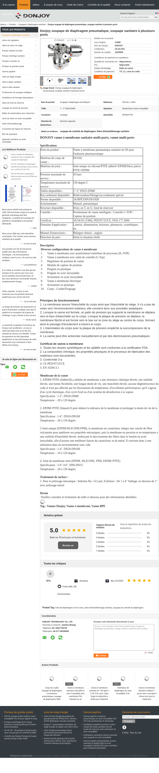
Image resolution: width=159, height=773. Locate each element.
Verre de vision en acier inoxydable (17, 118)
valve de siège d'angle (11, 77)
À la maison (9, 4)
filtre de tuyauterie (9, 134)
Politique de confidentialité (21, 756)
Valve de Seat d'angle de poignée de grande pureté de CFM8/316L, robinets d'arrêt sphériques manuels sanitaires (60, 718)
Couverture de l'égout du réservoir (16, 129)
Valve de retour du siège (12, 45)
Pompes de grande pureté (13, 66)
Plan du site (135, 732)
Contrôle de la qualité (99, 4)
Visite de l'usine (75, 4)
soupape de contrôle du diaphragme (128, 608)
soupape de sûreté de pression (15, 108)
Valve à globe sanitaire (11, 82)
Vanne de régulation (10, 40)
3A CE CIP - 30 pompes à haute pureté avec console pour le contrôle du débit (20, 731)
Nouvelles (8, 14)
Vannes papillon (9, 71)
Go (156, 17)
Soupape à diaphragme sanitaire (32, 24)
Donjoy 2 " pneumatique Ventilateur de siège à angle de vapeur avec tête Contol (61, 725)
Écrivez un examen (68, 546)
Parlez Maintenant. (145, 4)
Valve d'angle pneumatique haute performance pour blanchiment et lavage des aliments (58, 732)
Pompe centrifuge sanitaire (13, 56)
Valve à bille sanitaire (11, 87)
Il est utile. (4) (69, 586)
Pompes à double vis (11, 61)
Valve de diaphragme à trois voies (69, 608)
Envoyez (129, 721)
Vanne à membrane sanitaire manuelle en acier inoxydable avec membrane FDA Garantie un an (76, 693)
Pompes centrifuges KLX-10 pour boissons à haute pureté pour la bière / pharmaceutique (20, 724)
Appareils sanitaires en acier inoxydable (14, 140)
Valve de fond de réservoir (13, 103)
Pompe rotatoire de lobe (12, 51)
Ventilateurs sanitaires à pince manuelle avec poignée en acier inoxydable (100, 736)
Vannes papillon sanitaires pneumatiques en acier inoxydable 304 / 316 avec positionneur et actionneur (100, 718)
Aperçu (3, 24)
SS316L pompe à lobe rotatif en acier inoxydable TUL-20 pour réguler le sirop (20, 717)
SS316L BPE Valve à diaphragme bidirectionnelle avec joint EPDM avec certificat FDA (24, 176)
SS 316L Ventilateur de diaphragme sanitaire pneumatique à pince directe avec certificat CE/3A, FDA (24, 166)
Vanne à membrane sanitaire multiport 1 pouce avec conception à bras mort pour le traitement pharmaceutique (146, 695)
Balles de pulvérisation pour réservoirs (18, 113)
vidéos (35, 4)
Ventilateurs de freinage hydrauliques (17, 98)
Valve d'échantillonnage (12, 124)
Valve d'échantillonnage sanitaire (98, 608)
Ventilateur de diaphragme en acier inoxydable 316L (123, 691)
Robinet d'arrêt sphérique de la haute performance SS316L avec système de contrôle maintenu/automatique (60, 740)
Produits (23, 4)
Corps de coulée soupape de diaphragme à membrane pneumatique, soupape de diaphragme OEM (52, 693)
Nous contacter (123, 4)
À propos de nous (53, 4)
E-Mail (125, 732)
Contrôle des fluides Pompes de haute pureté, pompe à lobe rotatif (20, 737)
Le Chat (104, 77)
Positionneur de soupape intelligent (17, 92)
